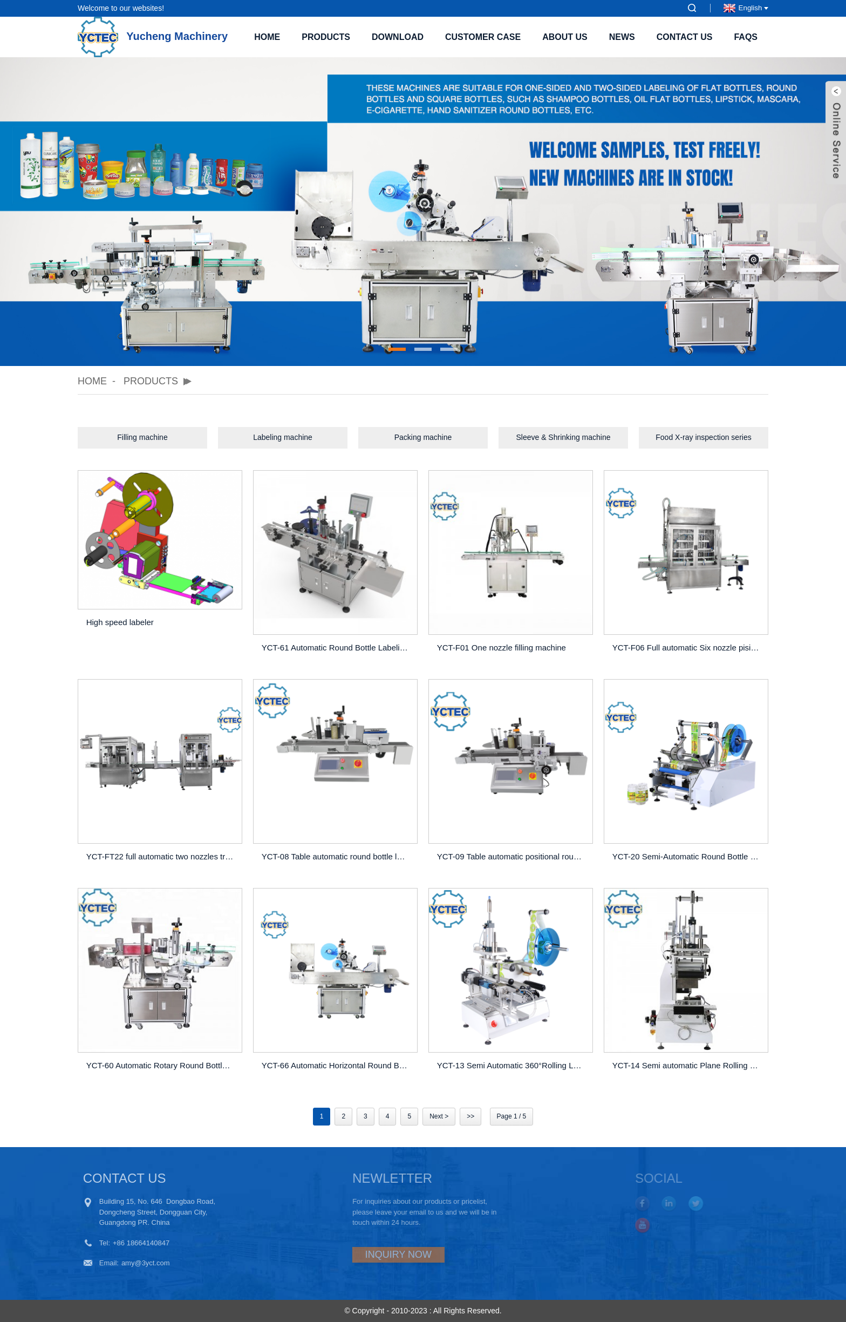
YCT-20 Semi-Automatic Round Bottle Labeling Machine (687, 856)
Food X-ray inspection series (703, 437)
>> (470, 1116)
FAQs (746, 37)
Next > (438, 1116)
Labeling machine (282, 437)
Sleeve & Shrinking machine (563, 437)
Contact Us (685, 37)
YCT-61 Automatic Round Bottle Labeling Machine (337, 647)
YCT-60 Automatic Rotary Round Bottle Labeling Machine (161, 1065)
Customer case (483, 37)
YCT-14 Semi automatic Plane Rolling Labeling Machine (687, 1065)
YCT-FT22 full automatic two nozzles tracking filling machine (161, 856)
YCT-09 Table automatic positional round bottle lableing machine (512, 856)
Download (398, 37)
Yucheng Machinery (153, 36)
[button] (397, 349)
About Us (565, 37)
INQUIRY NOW (366, 1254)
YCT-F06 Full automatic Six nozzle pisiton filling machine (687, 647)
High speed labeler (120, 622)
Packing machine (423, 437)
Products (326, 37)
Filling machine (142, 437)
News (622, 37)
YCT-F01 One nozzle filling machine (501, 647)
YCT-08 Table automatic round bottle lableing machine (337, 856)
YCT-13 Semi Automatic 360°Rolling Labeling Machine (512, 1065)
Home (267, 37)
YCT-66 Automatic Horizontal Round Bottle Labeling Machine (337, 1065)
